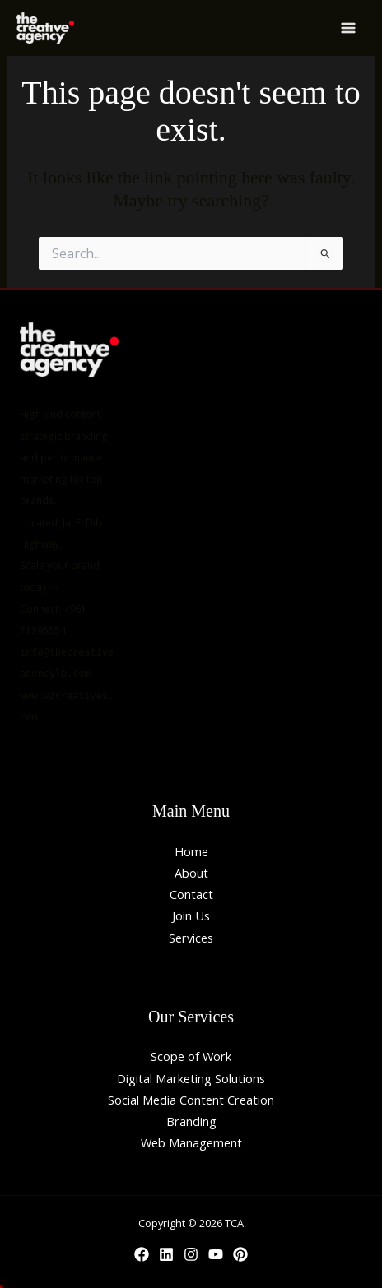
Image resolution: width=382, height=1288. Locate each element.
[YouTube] (215, 1254)
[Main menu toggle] (348, 28)
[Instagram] (191, 1254)
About (191, 872)
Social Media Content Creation (191, 1099)
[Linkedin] (166, 1254)
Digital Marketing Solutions (191, 1078)
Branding (191, 1121)
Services (191, 937)
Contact (191, 894)
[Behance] (240, 1254)
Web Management (191, 1142)
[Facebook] (141, 1254)
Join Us (191, 915)
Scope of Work (191, 1056)
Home (191, 851)
